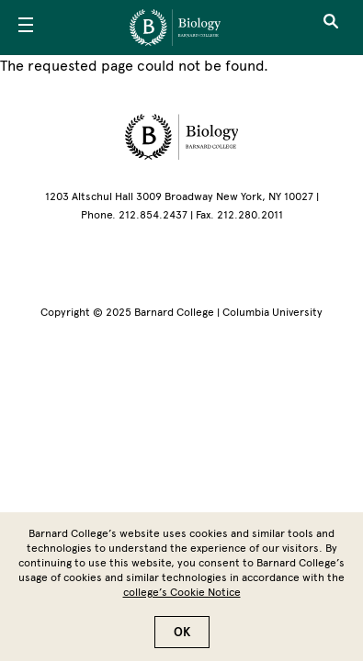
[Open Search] (331, 27)
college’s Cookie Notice (182, 599)
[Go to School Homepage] (175, 27)
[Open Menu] (25, 27)
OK (182, 639)
